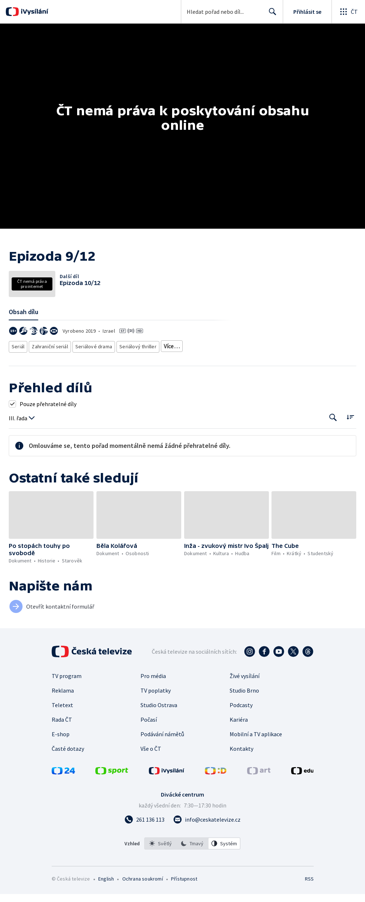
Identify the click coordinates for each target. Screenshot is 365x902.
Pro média (153, 694)
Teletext (62, 723)
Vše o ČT (150, 767)
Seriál (18, 366)
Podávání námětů (162, 752)
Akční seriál (174, 366)
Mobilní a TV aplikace (256, 752)
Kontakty (241, 767)
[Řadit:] (350, 435)
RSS (309, 897)
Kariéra (239, 738)
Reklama (63, 709)
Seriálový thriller (136, 366)
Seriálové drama (94, 366)
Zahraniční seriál (50, 366)
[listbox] (192, 862)
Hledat (270, 14)
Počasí (148, 738)
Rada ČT (62, 738)
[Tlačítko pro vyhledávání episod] (333, 436)
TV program (67, 694)
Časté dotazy (68, 767)
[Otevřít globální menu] (348, 11)
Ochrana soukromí (142, 897)
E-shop (61, 752)
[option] (160, 862)
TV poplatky (155, 709)
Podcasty (241, 723)
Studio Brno (244, 709)
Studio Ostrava (158, 723)
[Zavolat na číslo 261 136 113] (144, 838)
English (106, 897)
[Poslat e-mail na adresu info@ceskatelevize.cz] (207, 838)
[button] (51, 533)
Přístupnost (184, 897)
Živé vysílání (244, 694)
